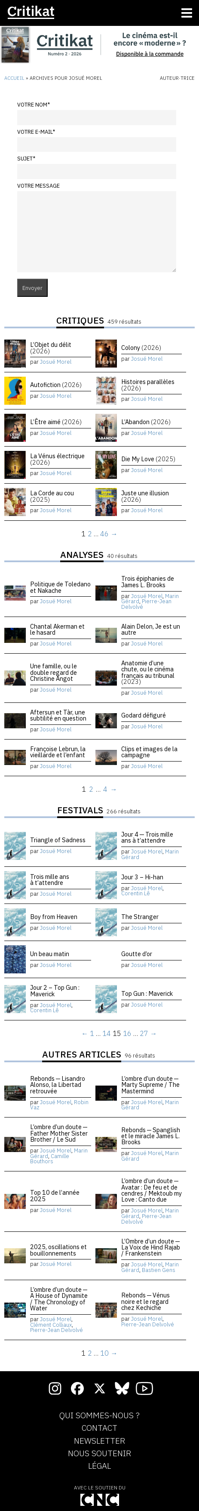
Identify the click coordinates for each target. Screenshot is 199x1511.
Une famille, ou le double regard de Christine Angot (53, 672)
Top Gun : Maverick (147, 993)
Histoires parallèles (148, 385)
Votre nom (33, 104)
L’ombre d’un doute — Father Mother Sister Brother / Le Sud (59, 1133)
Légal (99, 1466)
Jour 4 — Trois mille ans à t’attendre (147, 837)
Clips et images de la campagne (149, 752)
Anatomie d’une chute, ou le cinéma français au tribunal (148, 672)
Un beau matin (49, 954)
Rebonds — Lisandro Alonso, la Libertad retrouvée (57, 1084)
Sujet (26, 158)
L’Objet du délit (50, 347)
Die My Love (148, 459)
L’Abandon (146, 422)
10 (104, 1353)
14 (106, 1033)
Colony (141, 347)
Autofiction (56, 385)
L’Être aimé (56, 422)
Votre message (38, 185)
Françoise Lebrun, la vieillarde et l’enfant (58, 752)
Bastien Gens (158, 1270)
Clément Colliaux (51, 1324)
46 (104, 533)
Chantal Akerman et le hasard (57, 629)
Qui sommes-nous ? (99, 1415)
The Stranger (140, 917)
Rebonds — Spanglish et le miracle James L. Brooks (150, 1136)
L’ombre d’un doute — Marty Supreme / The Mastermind (150, 1084)
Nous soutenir (99, 1453)
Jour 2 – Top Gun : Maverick (55, 990)
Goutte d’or (136, 954)
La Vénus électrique (57, 459)
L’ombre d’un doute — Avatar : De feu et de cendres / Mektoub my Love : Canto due (151, 1190)
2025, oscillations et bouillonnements (58, 1250)
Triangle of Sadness (58, 840)
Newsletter (99, 1441)
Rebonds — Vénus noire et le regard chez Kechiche (145, 1301)
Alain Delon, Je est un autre (150, 629)
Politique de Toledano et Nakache (60, 587)
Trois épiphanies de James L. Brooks (147, 581)
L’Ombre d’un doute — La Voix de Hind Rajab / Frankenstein (151, 1247)
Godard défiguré (143, 715)
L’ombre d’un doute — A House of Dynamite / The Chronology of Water (59, 1298)
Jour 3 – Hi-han (142, 877)
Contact (99, 1428)
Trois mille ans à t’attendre (49, 879)
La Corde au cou (52, 496)
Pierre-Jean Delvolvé (146, 604)
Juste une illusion (145, 496)
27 (144, 1033)
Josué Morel (55, 361)
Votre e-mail (36, 131)
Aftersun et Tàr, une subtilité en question (58, 715)
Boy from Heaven (53, 917)
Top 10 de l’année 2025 (55, 1195)
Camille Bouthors (49, 1158)
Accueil (14, 78)
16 (127, 1033)
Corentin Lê (135, 893)
